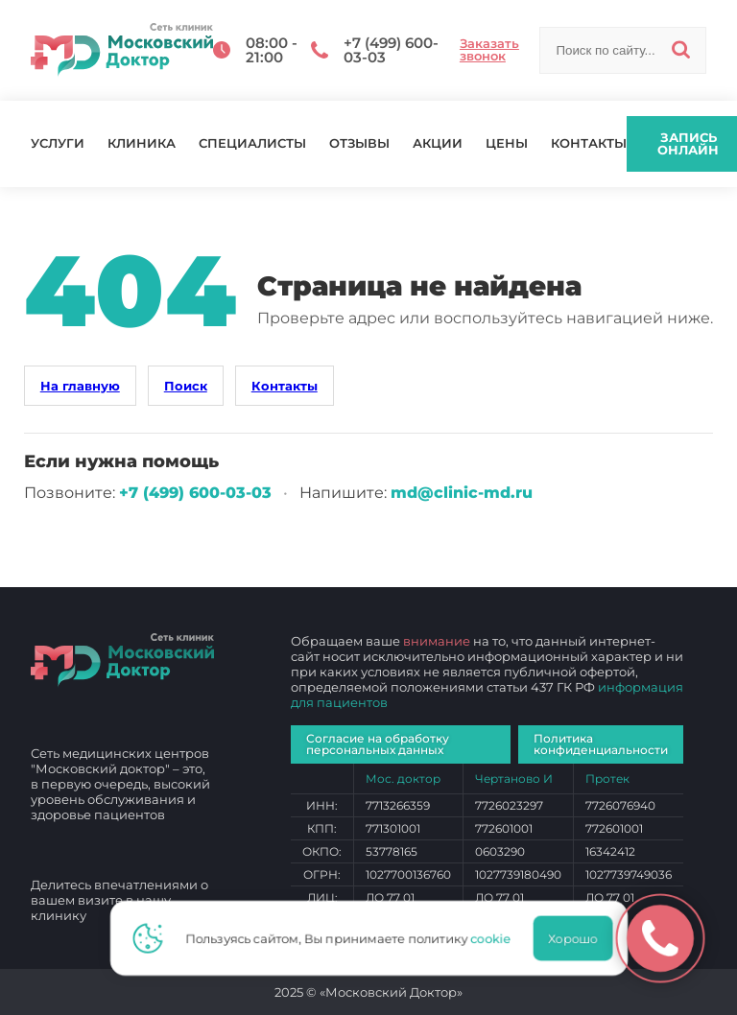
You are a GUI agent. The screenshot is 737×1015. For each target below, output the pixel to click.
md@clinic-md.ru (462, 493)
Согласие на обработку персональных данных (377, 744)
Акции (438, 143)
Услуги (57, 143)
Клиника (141, 143)
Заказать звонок (489, 49)
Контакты (589, 143)
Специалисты (252, 143)
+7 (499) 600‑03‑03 (195, 493)
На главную (80, 385)
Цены (507, 143)
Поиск (185, 385)
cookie (496, 938)
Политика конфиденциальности (601, 744)
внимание (436, 641)
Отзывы (359, 143)
